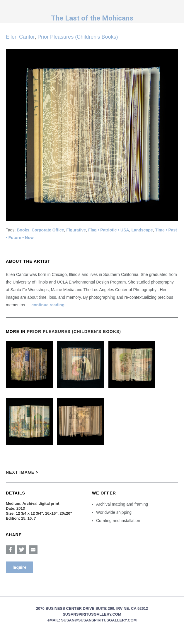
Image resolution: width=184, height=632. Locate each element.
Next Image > (22, 472)
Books (23, 230)
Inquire (19, 567)
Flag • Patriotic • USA (108, 230)
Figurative (76, 230)
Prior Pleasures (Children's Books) (78, 37)
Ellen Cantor (20, 37)
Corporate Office (48, 230)
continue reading (47, 305)
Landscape (142, 230)
